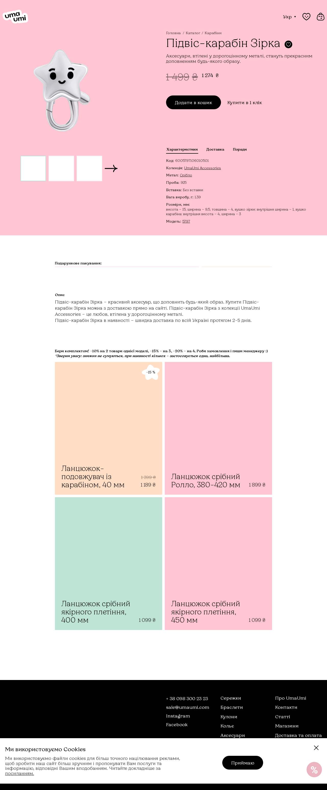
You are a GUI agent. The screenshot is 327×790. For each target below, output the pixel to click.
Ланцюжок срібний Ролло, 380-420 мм (205, 480)
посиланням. (19, 773)
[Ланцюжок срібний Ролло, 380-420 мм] (218, 428)
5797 (186, 221)
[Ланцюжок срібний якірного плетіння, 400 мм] (108, 563)
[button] (111, 168)
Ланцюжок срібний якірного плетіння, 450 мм (205, 611)
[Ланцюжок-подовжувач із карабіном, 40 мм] (108, 428)
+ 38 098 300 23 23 (187, 698)
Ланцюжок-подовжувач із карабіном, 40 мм (93, 476)
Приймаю (242, 762)
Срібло (186, 175)
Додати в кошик (193, 102)
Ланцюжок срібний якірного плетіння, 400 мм (95, 611)
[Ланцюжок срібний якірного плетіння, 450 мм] (218, 563)
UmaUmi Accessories (202, 168)
